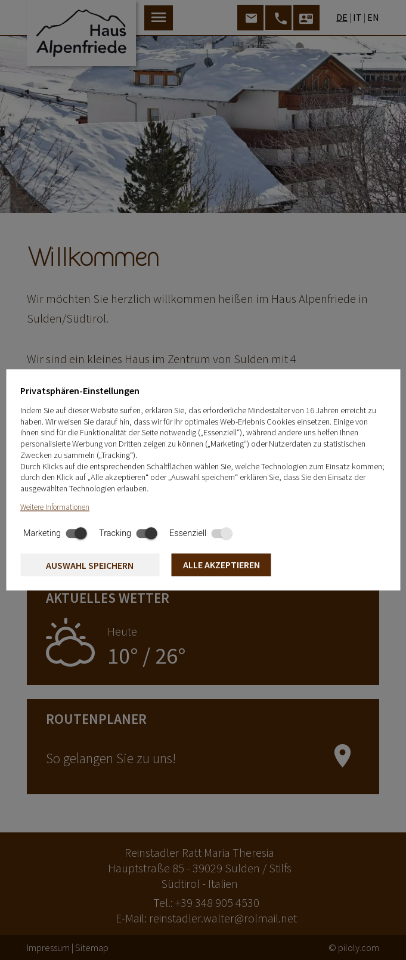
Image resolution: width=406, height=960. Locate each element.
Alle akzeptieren (221, 565)
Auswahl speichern (90, 565)
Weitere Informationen (54, 507)
